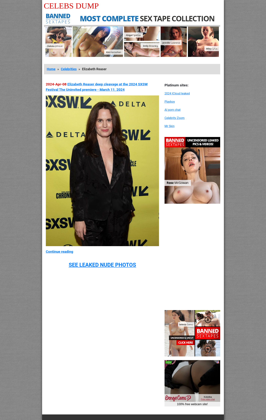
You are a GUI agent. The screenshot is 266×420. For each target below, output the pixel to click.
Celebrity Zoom (175, 118)
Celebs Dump (71, 5)
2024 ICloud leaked (177, 93)
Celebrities (69, 69)
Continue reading (59, 251)
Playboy (170, 101)
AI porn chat (172, 110)
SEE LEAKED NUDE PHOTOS (102, 265)
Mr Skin (170, 126)
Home (51, 69)
